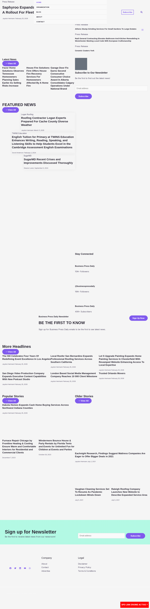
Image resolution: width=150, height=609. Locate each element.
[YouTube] (25, 571)
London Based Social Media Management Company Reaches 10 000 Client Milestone (74, 376)
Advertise (45, 573)
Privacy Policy (84, 570)
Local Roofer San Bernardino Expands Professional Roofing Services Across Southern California (73, 359)
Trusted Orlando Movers (113, 373)
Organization (42, 7)
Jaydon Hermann (27, 131)
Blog (38, 12)
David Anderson (17, 156)
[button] (127, 12)
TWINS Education (19, 133)
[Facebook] (10, 571)
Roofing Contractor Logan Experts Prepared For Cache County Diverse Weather (45, 122)
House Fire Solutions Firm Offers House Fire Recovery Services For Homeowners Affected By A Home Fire (38, 77)
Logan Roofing (27, 115)
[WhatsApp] (30, 571)
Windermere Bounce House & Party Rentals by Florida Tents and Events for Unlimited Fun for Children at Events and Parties (56, 446)
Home (38, 2)
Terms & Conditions (87, 573)
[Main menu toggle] (142, 30)
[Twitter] (15, 571)
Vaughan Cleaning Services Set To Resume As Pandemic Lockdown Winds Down (93, 491)
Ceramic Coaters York (85, 51)
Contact (40, 22)
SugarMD (27, 159)
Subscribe (83, 96)
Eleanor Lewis (28, 172)
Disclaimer (82, 566)
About (39, 17)
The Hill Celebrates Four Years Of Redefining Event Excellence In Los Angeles (22, 359)
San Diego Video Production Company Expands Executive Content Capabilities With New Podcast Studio (25, 376)
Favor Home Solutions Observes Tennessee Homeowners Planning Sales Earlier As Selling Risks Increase (13, 77)
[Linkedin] (20, 571)
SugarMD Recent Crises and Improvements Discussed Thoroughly (49, 164)
